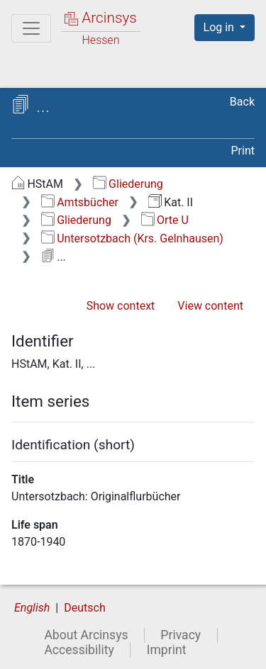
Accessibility (78, 650)
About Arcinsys (86, 635)
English (32, 607)
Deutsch (84, 607)
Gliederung (128, 184)
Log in (220, 27)
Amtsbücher (79, 202)
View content (210, 306)
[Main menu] (31, 28)
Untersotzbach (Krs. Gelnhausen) (132, 238)
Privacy (180, 635)
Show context (121, 306)
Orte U (165, 220)
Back (242, 101)
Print (243, 150)
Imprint (167, 650)
